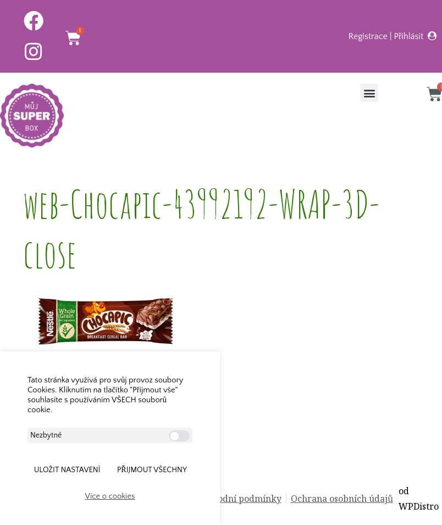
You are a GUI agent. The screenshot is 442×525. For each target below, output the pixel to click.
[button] (369, 93)
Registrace (368, 36)
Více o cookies (110, 496)
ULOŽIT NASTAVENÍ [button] (67, 470)
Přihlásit (409, 36)
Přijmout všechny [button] (152, 470)
